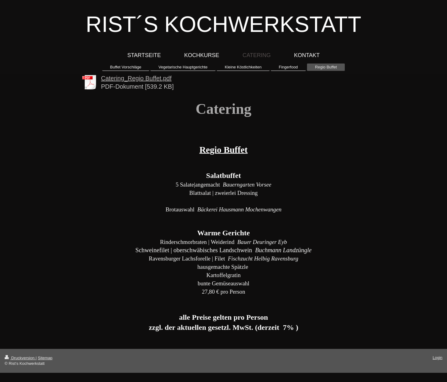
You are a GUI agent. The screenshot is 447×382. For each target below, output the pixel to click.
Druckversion (20, 358)
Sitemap (45, 358)
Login (437, 357)
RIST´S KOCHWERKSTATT (223, 24)
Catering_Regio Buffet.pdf (136, 78)
